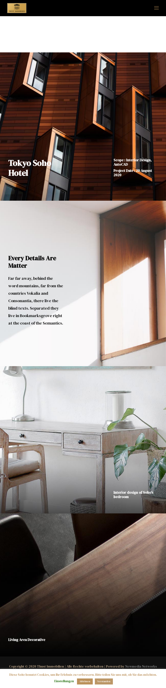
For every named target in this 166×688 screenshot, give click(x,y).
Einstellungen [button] (64, 681)
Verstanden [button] (103, 681)
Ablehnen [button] (84, 681)
